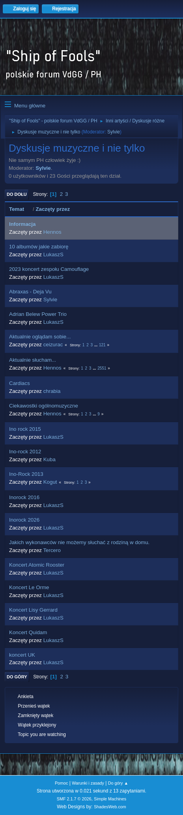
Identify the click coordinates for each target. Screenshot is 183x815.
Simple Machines (110, 798)
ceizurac (53, 344)
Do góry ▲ (118, 783)
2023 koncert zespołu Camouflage (49, 269)
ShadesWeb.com (110, 806)
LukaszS (53, 254)
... (96, 345)
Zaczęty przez (52, 209)
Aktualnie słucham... (32, 360)
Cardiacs (19, 383)
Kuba (49, 459)
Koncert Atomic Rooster (36, 565)
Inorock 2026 (24, 520)
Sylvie (113, 132)
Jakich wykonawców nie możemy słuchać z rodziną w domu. (79, 542)
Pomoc (61, 783)
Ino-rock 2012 (25, 451)
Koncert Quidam (28, 632)
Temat (20, 209)
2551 (101, 368)
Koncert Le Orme (29, 587)
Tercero (51, 550)
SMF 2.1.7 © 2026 (74, 798)
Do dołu (17, 194)
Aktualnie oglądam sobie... (40, 337)
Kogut (50, 482)
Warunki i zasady (88, 783)
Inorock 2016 (24, 497)
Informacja (22, 224)
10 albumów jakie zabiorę (38, 247)
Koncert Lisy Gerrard (33, 610)
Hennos (52, 232)
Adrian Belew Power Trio (38, 314)
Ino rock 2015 (25, 429)
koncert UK (22, 655)
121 (102, 345)
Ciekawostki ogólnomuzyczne (43, 406)
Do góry (17, 676)
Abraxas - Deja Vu (30, 292)
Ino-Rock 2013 (26, 474)
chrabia (52, 391)
